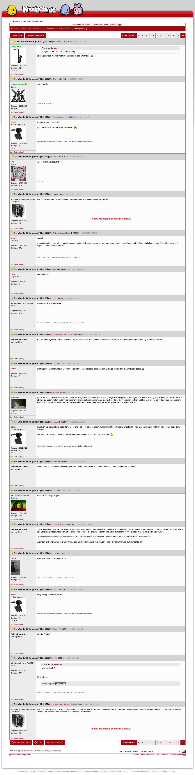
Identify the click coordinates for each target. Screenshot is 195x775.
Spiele (118, 771)
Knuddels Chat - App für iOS (73, 771)
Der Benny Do (56, 664)
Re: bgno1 (53, 269)
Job (173, 771)
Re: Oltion (53, 79)
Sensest (54, 48)
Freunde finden (92, 771)
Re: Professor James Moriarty (60, 233)
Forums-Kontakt (139, 755)
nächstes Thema (55, 742)
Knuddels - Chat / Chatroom (157, 755)
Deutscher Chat (26, 771)
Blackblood (25, 751)
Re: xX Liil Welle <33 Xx (58, 524)
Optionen (17, 36)
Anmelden (38, 21)
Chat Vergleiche (152, 771)
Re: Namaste (54, 422)
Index (38, 742)
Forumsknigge (116, 25)
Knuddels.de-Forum (19, 29)
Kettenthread (52, 29)
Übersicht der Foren (81, 25)
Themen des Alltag (37, 29)
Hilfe (106, 25)
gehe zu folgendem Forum (128, 751)
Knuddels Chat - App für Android (47, 771)
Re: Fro (52, 194)
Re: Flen (53, 298)
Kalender (98, 25)
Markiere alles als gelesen (20, 755)
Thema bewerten (36, 36)
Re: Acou (53, 392)
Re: (51, 363)
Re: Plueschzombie (57, 117)
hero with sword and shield (39, 751)
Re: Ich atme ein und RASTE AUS (62, 334)
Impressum (165, 771)
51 (174, 36)
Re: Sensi (56, 41)
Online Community (137, 771)
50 (169, 36)
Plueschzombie (55, 751)
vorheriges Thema (21, 742)
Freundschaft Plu (107, 771)
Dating (125, 771)
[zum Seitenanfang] (17, 74)
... (165, 36)
